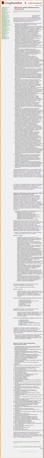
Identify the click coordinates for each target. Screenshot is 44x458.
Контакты (41, 5)
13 (26, 11)
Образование (4, 21)
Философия (4, 32)
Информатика (4, 12)
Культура (3, 14)
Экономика (4, 37)
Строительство (5, 30)
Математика (4, 17)
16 (30, 11)
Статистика (4, 29)
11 (23, 11)
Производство (4, 25)
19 (34, 11)
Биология (3, 8)
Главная (36, 5)
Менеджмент (4, 20)
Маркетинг (4, 16)
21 (37, 11)
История (3, 13)
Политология (4, 23)
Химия (3, 35)
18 (33, 11)
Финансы (3, 33)
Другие (3, 10)
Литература (4, 15)
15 (29, 11)
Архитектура (4, 7)
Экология (3, 36)
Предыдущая (15, 11)
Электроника (4, 38)
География (4, 9)
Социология (4, 28)
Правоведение (5, 24)
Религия (3, 27)
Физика (3, 31)
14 (27, 11)
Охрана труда (4, 22)
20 (36, 11)
